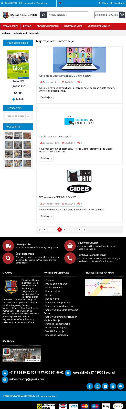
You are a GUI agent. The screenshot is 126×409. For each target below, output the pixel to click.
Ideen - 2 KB (18, 81)
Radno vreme (51, 298)
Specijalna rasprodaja (56, 335)
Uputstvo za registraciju (57, 302)
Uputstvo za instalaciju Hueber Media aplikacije (60, 319)
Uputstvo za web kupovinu (58, 306)
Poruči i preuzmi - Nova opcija (55, 136)
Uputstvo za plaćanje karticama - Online (61, 312)
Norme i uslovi (52, 291)
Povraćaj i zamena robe (57, 323)
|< (40, 229)
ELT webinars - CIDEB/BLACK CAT (57, 197)
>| (84, 229)
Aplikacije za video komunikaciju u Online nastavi (65, 75)
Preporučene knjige (17, 42)
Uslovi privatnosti (53, 287)
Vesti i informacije (54, 331)
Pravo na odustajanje (55, 327)
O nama (49, 280)
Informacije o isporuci (56, 284)
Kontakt (48, 295)
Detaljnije (46, 97)
